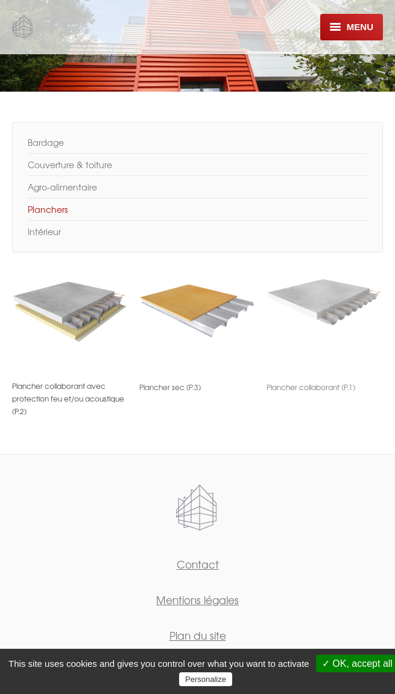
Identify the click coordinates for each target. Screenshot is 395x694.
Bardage (46, 142)
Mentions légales (197, 599)
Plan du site (197, 635)
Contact (198, 564)
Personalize (205, 679)
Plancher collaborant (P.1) (311, 387)
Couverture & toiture (70, 165)
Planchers (48, 209)
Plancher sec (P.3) (170, 387)
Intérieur (44, 232)
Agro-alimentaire (62, 187)
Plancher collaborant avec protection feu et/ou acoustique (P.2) (68, 398)
